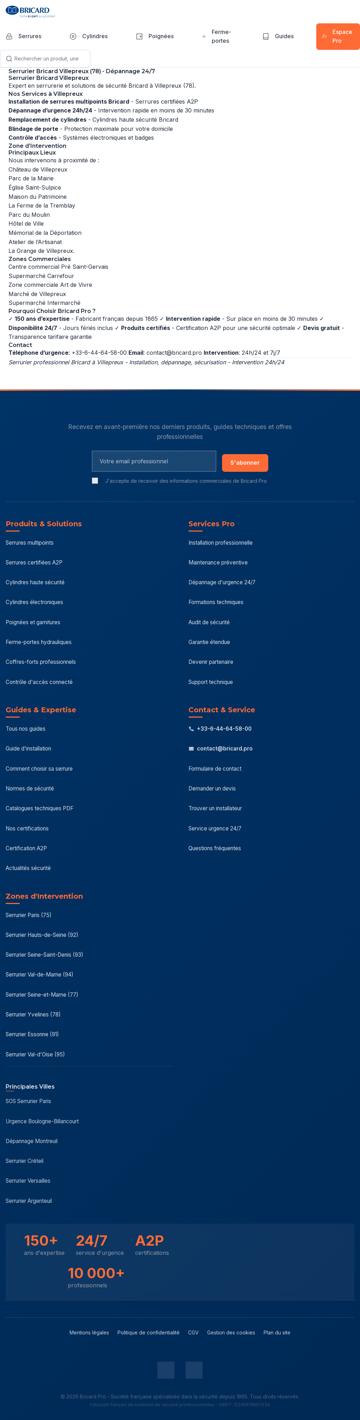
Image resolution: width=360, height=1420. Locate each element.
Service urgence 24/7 (214, 828)
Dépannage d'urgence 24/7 (222, 582)
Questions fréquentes (214, 848)
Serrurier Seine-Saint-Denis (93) (44, 954)
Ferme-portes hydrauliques (39, 642)
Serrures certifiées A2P (34, 562)
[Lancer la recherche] (9, 59)
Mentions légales (89, 1332)
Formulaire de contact (214, 768)
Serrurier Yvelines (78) (33, 1014)
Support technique (210, 682)
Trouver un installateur (215, 808)
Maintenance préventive (218, 562)
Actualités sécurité (28, 868)
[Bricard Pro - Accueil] (30, 12)
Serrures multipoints (30, 542)
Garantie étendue (209, 642)
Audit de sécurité (209, 622)
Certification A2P (26, 848)
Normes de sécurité (30, 788)
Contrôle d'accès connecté (39, 682)
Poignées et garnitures (33, 622)
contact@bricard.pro (174, 352)
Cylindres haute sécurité (35, 582)
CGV (193, 1332)
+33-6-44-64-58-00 (220, 728)
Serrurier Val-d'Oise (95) (35, 1054)
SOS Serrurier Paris (28, 1101)
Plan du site (277, 1332)
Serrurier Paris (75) (29, 915)
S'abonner (245, 462)
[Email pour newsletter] (154, 461)
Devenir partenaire (210, 662)
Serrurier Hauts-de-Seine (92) (42, 935)
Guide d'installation (28, 748)
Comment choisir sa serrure (39, 768)
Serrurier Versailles (28, 1180)
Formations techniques (216, 602)
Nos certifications (27, 828)
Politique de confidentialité (149, 1332)
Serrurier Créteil (24, 1161)
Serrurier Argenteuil (29, 1201)
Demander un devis (212, 788)
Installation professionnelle (220, 542)
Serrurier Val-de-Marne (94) (39, 974)
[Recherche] (45, 59)
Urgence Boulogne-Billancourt (42, 1121)
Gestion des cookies (231, 1332)
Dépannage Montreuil (32, 1141)
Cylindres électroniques (34, 602)
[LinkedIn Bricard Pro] (165, 1370)
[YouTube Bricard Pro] (194, 1370)
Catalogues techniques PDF (39, 808)
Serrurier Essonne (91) (32, 1034)
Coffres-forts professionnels (41, 662)
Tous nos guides (26, 728)
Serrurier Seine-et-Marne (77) (42, 994)
